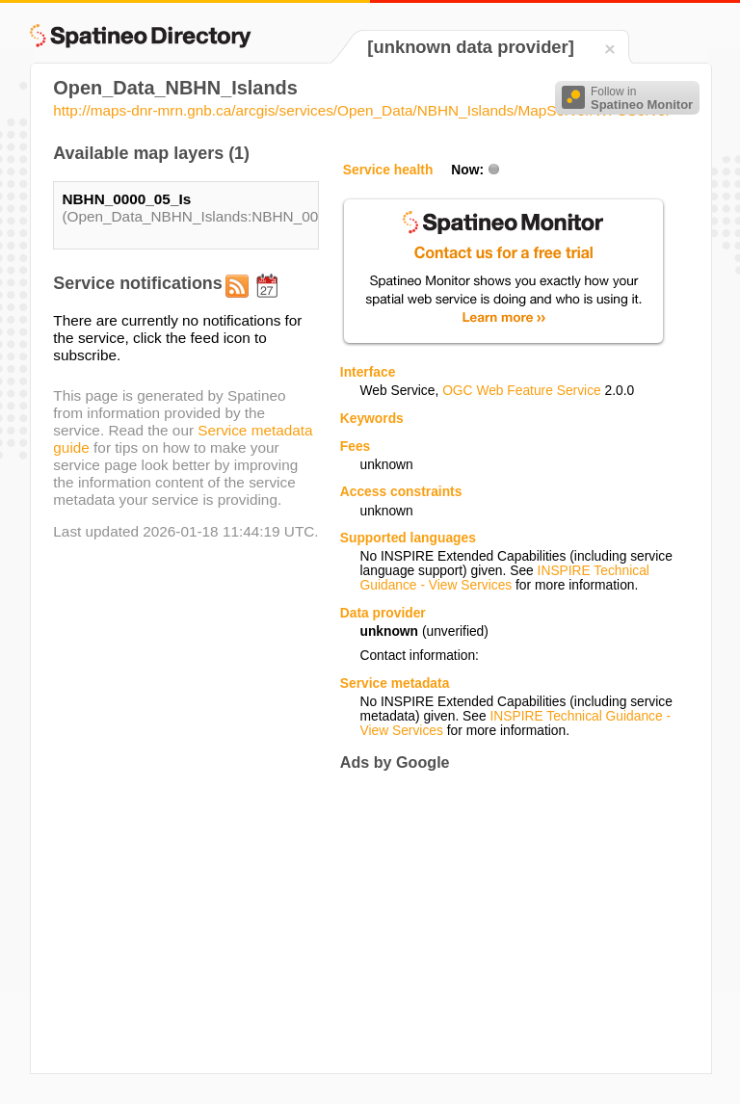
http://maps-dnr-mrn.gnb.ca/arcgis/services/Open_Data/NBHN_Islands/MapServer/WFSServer (362, 110)
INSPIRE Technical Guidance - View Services (503, 578)
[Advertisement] (502, 922)
